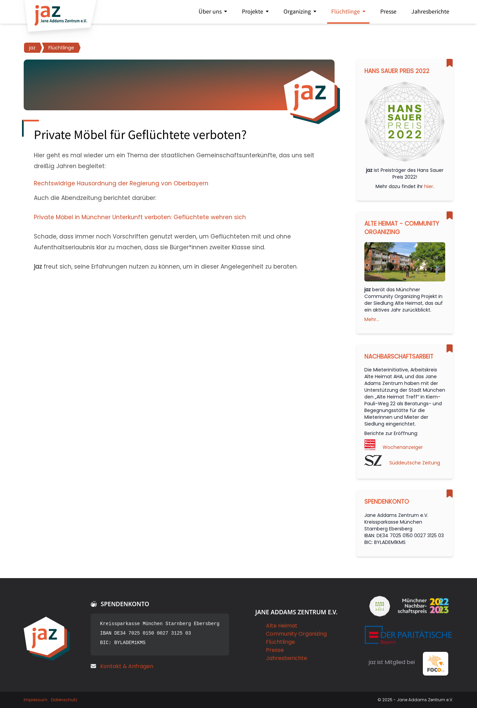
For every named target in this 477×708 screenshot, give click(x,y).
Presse (275, 650)
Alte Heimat (281, 626)
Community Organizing (296, 634)
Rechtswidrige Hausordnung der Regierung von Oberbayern (121, 183)
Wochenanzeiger (403, 447)
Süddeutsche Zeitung (414, 462)
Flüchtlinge (280, 642)
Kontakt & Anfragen (126, 666)
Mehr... (371, 319)
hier (428, 186)
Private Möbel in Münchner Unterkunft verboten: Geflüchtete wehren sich (140, 217)
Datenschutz (64, 700)
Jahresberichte (286, 658)
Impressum (35, 700)
